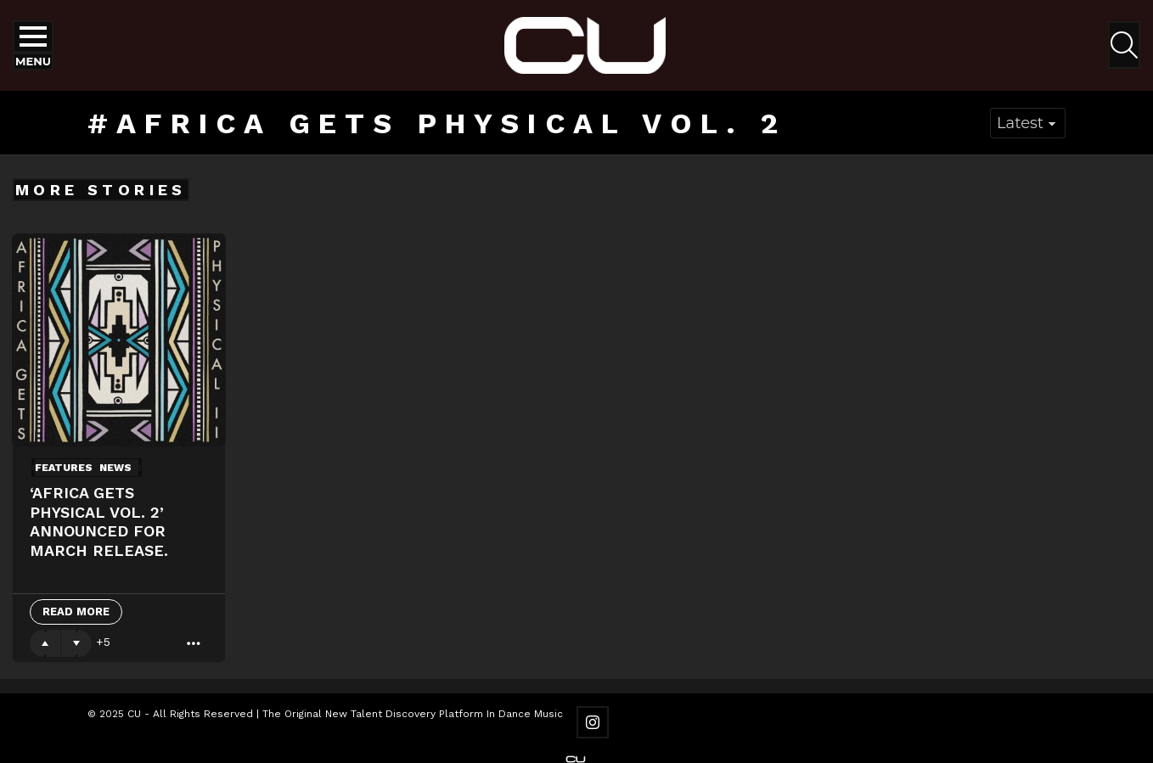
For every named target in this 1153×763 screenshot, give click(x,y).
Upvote (45, 643)
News (115, 468)
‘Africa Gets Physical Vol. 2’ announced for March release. (99, 521)
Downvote (76, 643)
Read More (76, 611)
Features (64, 468)
